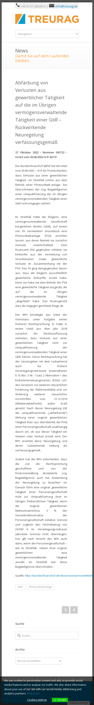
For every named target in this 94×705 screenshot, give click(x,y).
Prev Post (74, 610)
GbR (20, 587)
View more (33, 693)
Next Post (65, 610)
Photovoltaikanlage (40, 587)
